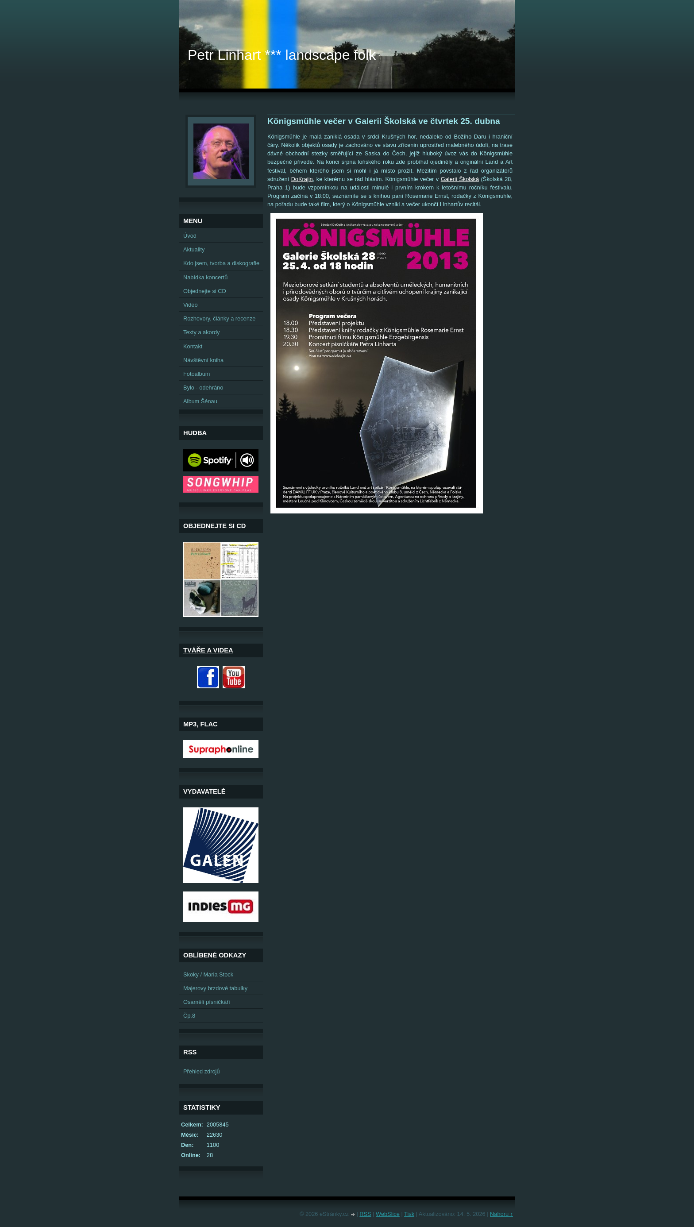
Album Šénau (200, 401)
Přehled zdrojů (201, 1071)
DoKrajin (302, 179)
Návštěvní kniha (203, 360)
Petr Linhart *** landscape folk (282, 55)
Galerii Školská (460, 179)
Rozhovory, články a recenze (219, 318)
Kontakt (192, 346)
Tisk (409, 1214)
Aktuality (193, 249)
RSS (365, 1214)
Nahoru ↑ (501, 1214)
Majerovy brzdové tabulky (215, 988)
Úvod (190, 235)
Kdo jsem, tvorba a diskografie (221, 263)
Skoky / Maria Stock (208, 974)
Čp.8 (189, 1015)
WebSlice (388, 1214)
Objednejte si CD (204, 291)
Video (190, 304)
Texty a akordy (201, 332)
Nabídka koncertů (205, 277)
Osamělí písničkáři (206, 1002)
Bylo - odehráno (203, 387)
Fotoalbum (196, 373)
